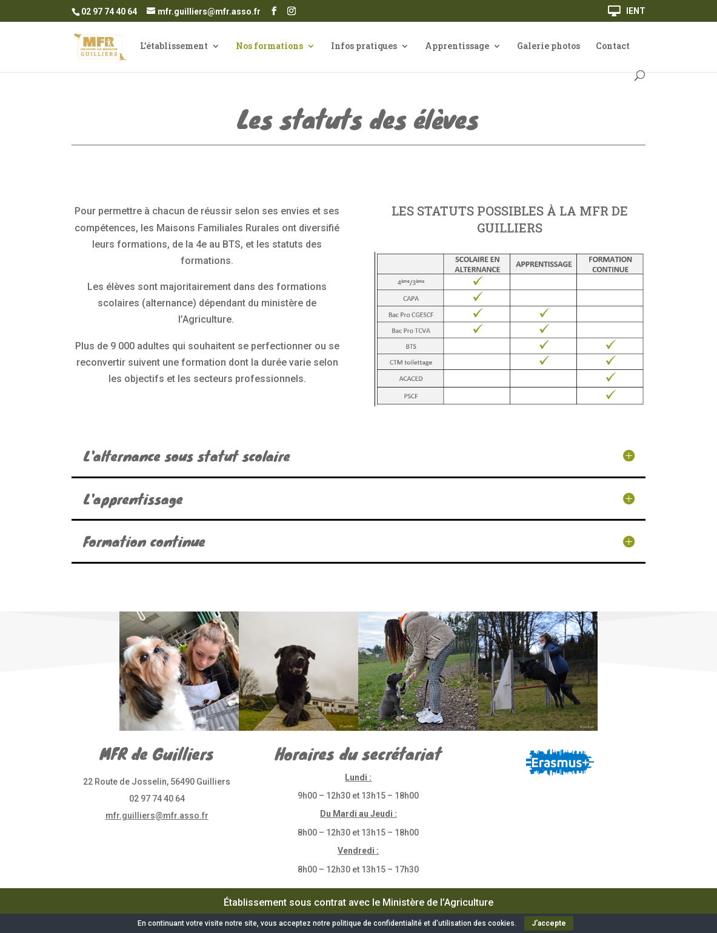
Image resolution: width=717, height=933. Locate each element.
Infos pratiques (364, 46)
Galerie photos (548, 46)
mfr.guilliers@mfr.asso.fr (156, 815)
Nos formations (269, 46)
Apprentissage (457, 46)
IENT (635, 11)
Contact (613, 46)
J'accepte (549, 923)
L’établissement (174, 46)
